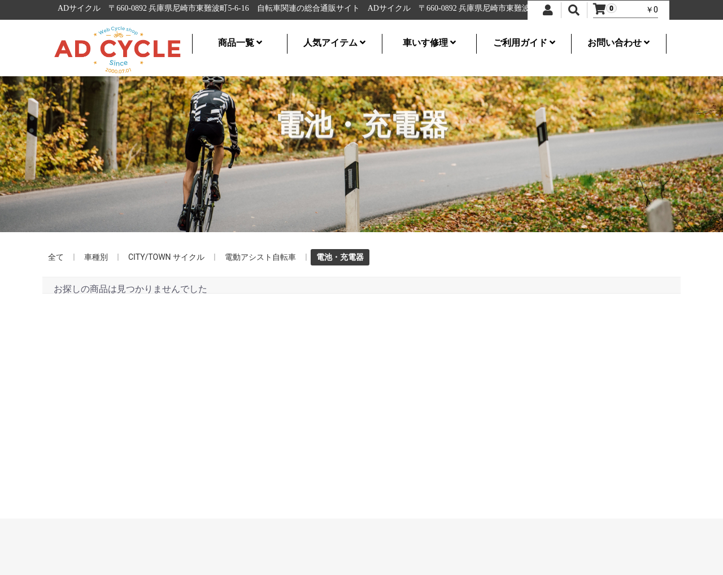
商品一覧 (240, 42)
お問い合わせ (618, 42)
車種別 (96, 257)
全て (56, 257)
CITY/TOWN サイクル (166, 257)
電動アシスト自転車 (260, 257)
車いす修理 (429, 42)
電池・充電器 (340, 257)
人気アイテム (334, 42)
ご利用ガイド (524, 42)
